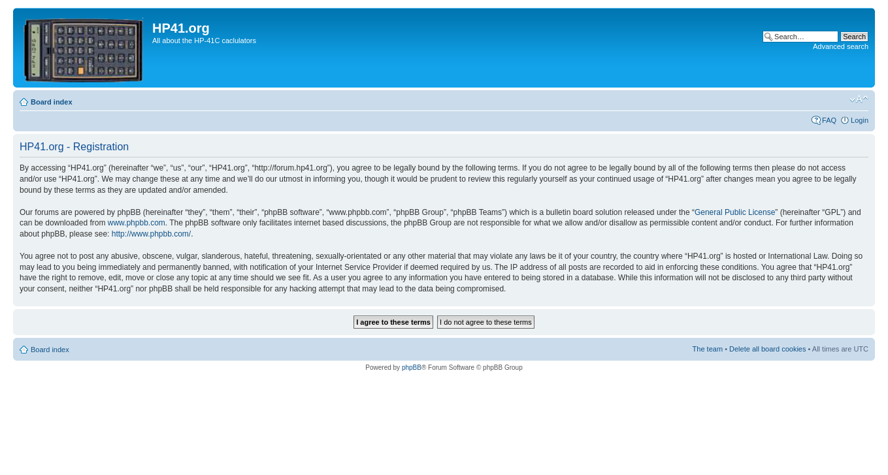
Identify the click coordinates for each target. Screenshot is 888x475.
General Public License (735, 212)
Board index (52, 102)
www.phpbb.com (136, 222)
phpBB (411, 367)
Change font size (858, 99)
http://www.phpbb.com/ (151, 233)
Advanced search (840, 46)
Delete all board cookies (767, 349)
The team (708, 349)
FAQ (829, 120)
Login (859, 120)
